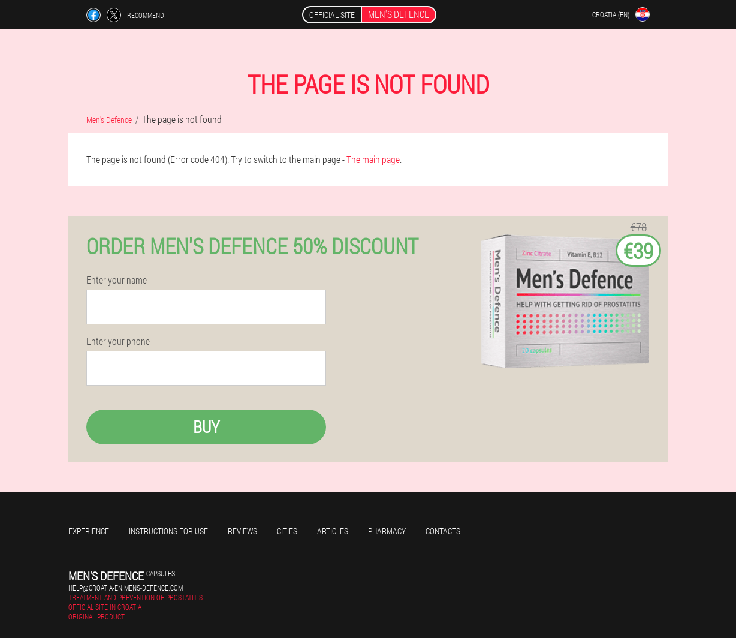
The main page (373, 159)
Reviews (242, 531)
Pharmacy (387, 531)
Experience (88, 531)
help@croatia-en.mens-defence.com (125, 587)
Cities (287, 531)
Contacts (443, 531)
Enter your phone (118, 341)
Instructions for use (168, 531)
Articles (332, 531)
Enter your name (116, 280)
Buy (206, 427)
